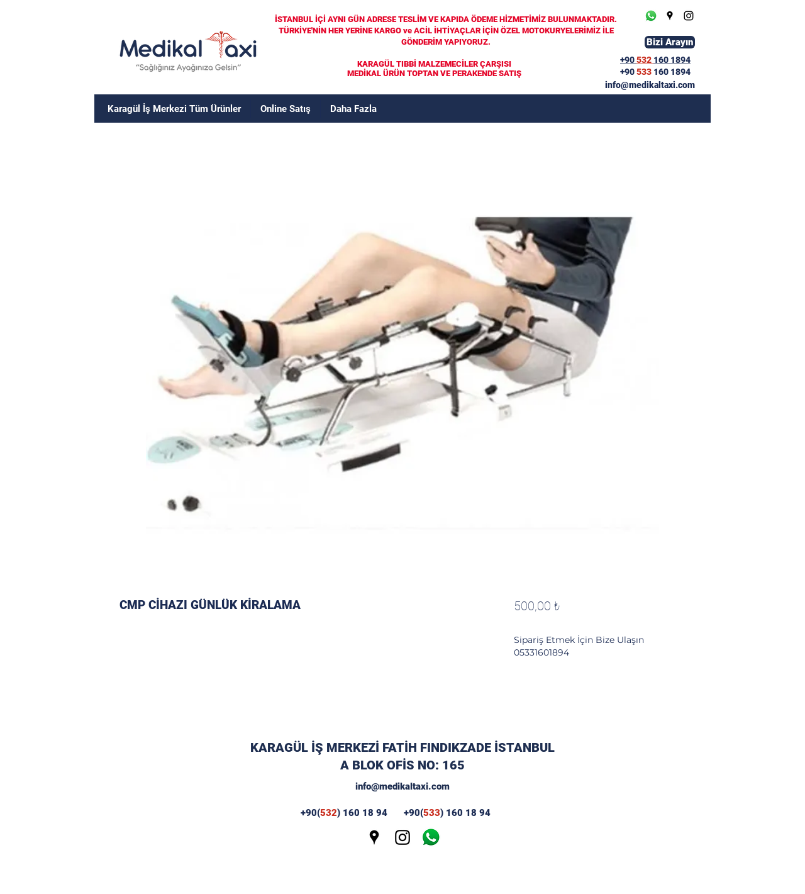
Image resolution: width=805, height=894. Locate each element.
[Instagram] (688, 15)
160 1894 (672, 72)
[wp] (431, 837)
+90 (628, 72)
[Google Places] (669, 15)
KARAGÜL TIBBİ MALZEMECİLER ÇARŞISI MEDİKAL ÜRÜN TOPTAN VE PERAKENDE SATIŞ (434, 68)
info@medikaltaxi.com (402, 786)
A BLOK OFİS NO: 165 (402, 765)
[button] (353, 108)
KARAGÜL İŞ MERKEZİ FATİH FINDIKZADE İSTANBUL (402, 747)
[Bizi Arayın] (670, 42)
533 (644, 72)
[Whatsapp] (651, 15)
